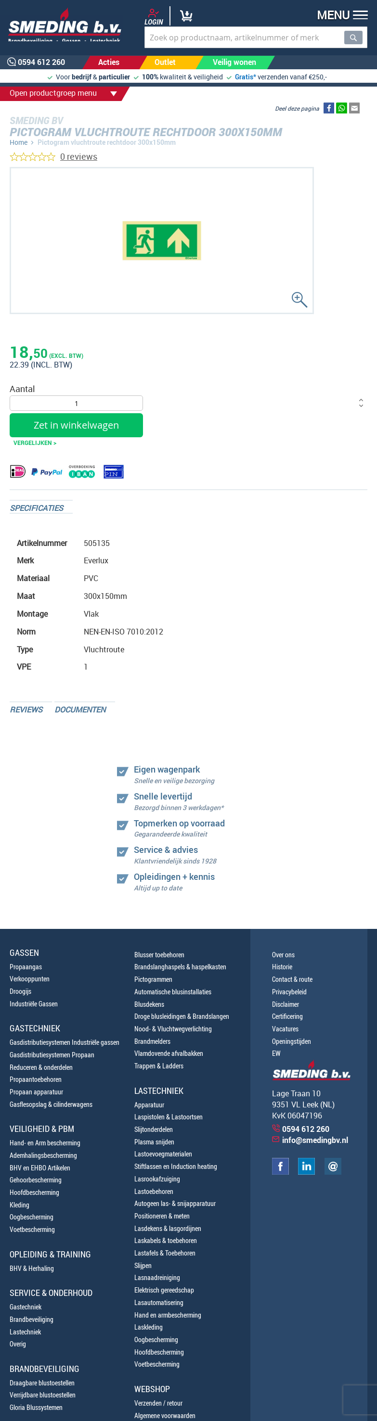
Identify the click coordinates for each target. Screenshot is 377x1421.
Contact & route (292, 979)
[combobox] (255, 37)
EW (276, 1053)
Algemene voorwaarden (164, 1415)
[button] (339, 16)
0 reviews (78, 156)
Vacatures (285, 1028)
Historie (282, 966)
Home (18, 142)
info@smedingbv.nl (315, 1140)
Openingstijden (291, 1041)
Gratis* (245, 76)
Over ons (283, 954)
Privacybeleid (289, 991)
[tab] (41, 507)
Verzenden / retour (158, 1403)
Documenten (79, 709)
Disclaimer (285, 1004)
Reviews (26, 709)
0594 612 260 (305, 1129)
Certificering (287, 1016)
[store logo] (61, 24)
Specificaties (36, 508)
